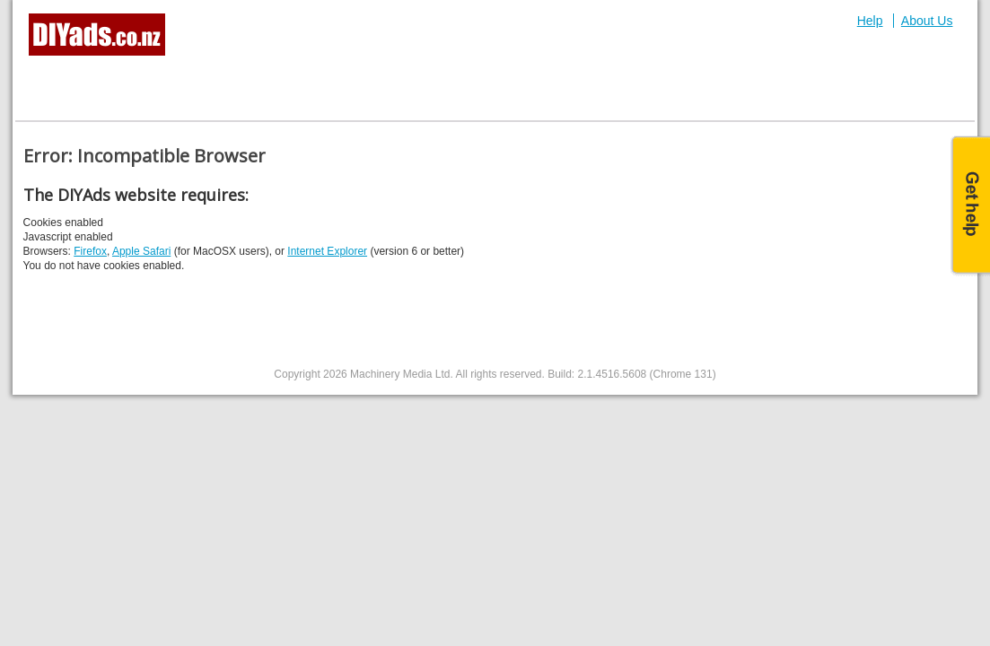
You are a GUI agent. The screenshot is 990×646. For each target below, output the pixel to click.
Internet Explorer (327, 251)
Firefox (90, 251)
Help (870, 20)
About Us (927, 20)
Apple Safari (141, 251)
